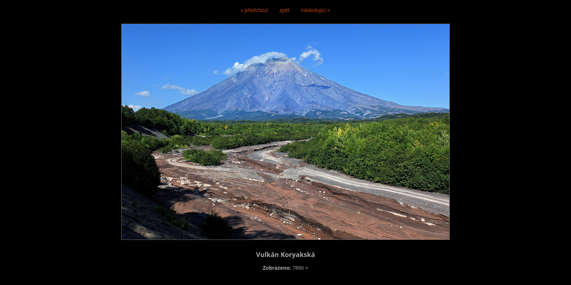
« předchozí (254, 10)
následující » (315, 10)
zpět (284, 10)
